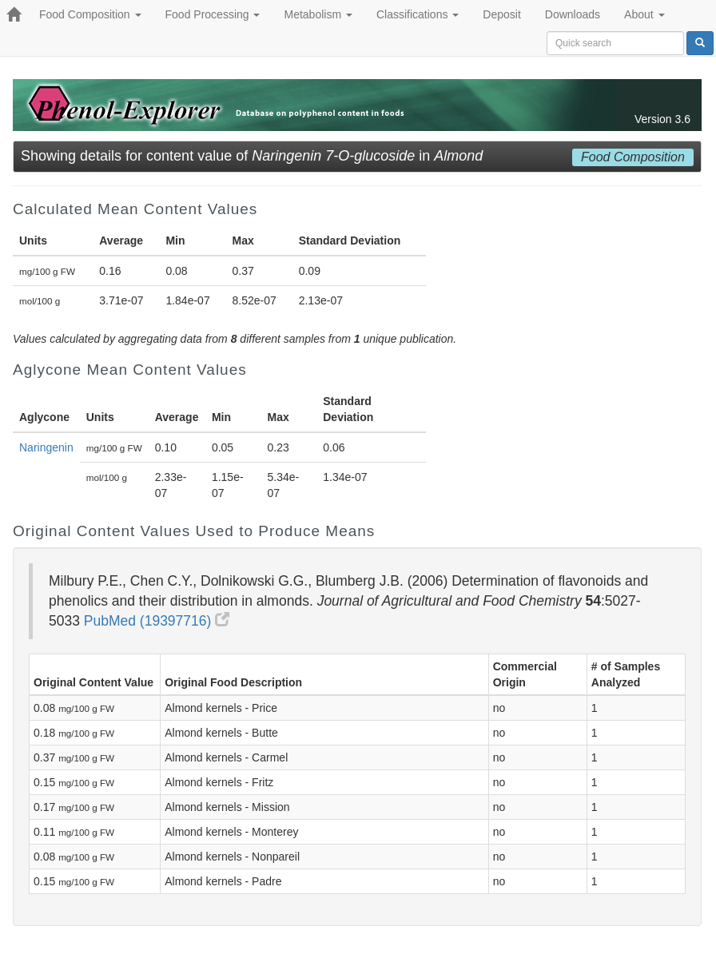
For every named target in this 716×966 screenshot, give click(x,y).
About (644, 14)
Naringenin (46, 447)
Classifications (417, 14)
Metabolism (318, 14)
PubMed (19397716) (156, 621)
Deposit (501, 14)
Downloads (572, 14)
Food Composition (90, 14)
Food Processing (213, 14)
